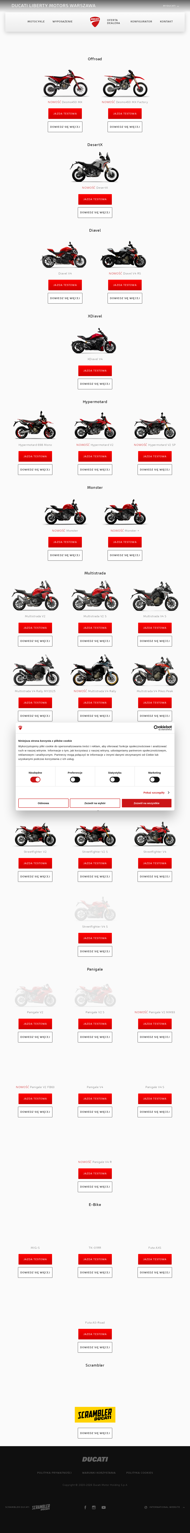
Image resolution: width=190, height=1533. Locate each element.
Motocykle (36, 22)
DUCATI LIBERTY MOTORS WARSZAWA (53, 6)
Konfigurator (141, 22)
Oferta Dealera (113, 21)
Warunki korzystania (99, 1473)
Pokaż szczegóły (154, 792)
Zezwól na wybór (94, 803)
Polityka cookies (139, 1473)
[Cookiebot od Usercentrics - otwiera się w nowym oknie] (156, 727)
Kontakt (166, 22)
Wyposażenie (63, 22)
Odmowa (43, 803)
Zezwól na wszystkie (146, 803)
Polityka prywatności (54, 1473)
